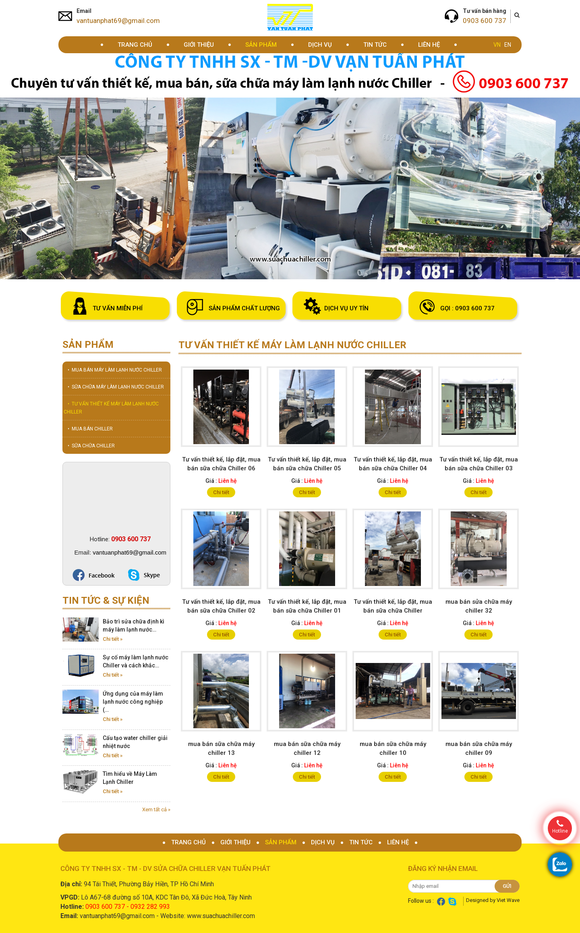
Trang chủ (135, 44)
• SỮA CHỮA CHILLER (91, 446)
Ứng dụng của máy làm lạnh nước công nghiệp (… (133, 701)
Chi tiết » (112, 639)
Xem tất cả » (156, 809)
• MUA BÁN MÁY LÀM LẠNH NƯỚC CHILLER (115, 370)
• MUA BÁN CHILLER (90, 429)
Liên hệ (429, 44)
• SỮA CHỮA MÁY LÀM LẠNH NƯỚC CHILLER (116, 387)
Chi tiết (221, 492)
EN (507, 45)
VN (497, 45)
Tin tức (375, 44)
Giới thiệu (199, 44)
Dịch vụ (320, 44)
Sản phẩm (261, 44)
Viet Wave (508, 900)
